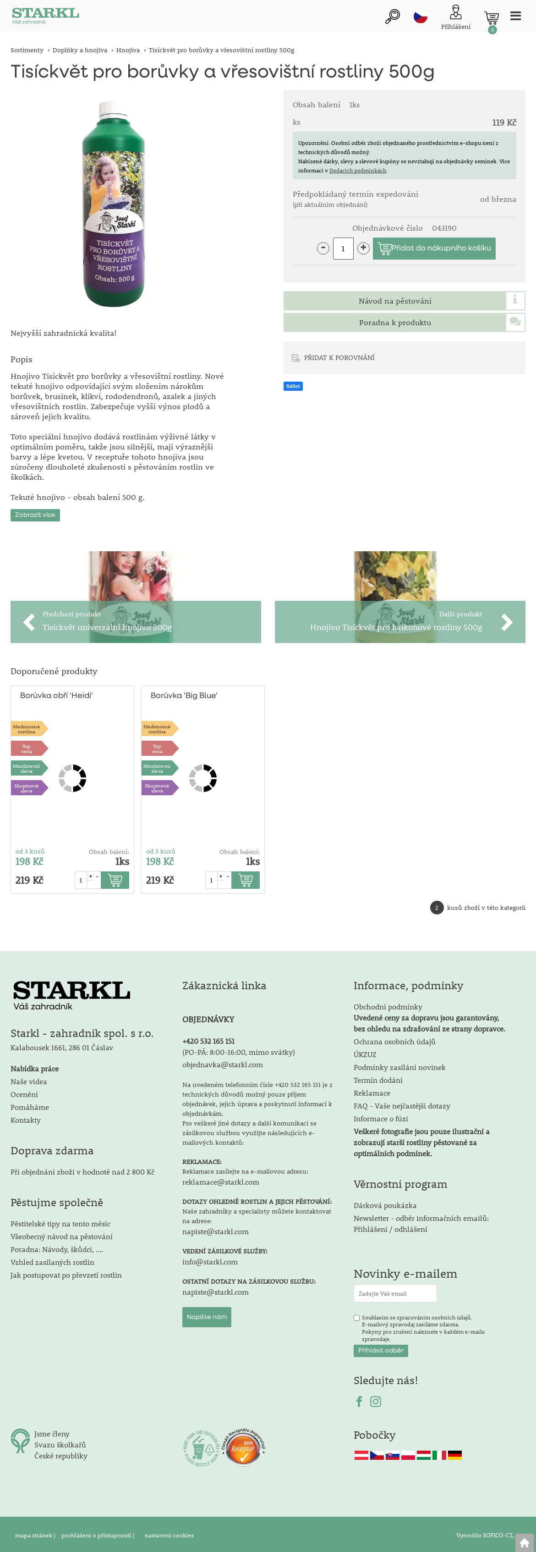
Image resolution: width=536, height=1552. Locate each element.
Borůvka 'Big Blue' (184, 694)
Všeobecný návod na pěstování (62, 1234)
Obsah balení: (109, 850)
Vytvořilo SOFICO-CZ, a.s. (490, 1533)
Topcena (26, 747)
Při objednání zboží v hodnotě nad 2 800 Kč (82, 1170)
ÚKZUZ (365, 1052)
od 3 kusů (30, 850)
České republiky (61, 1453)
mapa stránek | (36, 1533)
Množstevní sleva (26, 766)
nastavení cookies (169, 1533)
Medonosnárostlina (26, 727)
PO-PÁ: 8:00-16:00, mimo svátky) (240, 1050)
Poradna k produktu (395, 322)
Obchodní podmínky (429, 1015)
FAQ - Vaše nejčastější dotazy (402, 1104)
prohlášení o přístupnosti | (98, 1533)
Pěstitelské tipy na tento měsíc (60, 1221)
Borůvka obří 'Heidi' (56, 694)
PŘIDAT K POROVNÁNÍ (339, 357)
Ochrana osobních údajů (395, 1039)
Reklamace (372, 1091)
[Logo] (45, 18)
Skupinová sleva (26, 786)
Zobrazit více (35, 513)
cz (420, 17)
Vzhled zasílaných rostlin (52, 1260)
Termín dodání (378, 1078)
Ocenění (24, 1092)
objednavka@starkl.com (222, 1062)
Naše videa (29, 1080)
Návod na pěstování (395, 301)
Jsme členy (52, 1431)
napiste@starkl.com (215, 1229)
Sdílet (293, 386)
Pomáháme (30, 1105)
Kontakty (26, 1118)
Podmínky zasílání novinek (400, 1065)
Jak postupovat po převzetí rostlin (66, 1273)
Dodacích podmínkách (357, 170)
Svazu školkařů (60, 1442)
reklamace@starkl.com (220, 1180)
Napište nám (207, 1315)
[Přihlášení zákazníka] (455, 18)
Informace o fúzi (381, 1116)
